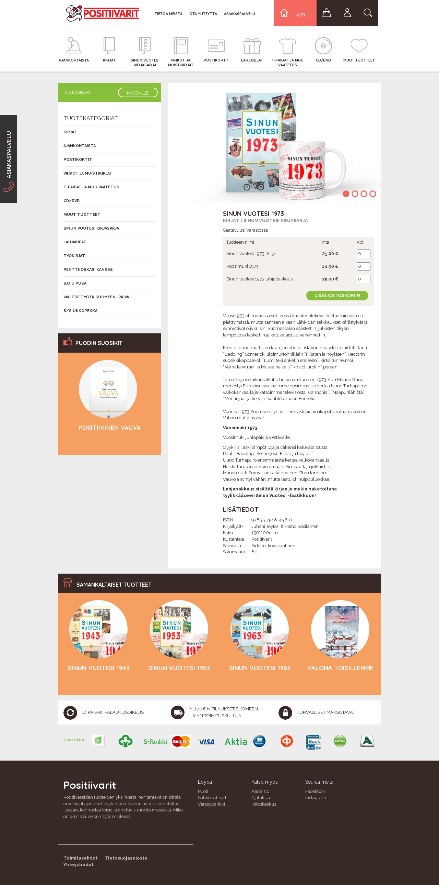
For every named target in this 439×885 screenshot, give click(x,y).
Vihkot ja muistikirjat (87, 173)
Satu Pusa (74, 283)
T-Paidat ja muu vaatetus (91, 187)
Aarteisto (260, 791)
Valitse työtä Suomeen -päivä (96, 297)
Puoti (203, 791)
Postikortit (77, 159)
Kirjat (231, 220)
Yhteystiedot (78, 864)
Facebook (315, 791)
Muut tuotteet (81, 214)
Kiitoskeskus (263, 804)
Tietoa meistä (168, 13)
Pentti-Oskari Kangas (88, 269)
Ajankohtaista (79, 146)
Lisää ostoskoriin (337, 295)
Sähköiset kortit (213, 797)
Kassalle (138, 93)
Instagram (315, 797)
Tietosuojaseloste (126, 858)
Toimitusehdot (80, 858)
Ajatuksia (260, 797)
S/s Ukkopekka (80, 311)
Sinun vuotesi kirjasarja (276, 220)
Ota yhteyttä (203, 13)
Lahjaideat (74, 242)
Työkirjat (74, 256)
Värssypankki (211, 804)
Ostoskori (77, 92)
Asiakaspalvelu (239, 13)
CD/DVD (71, 201)
